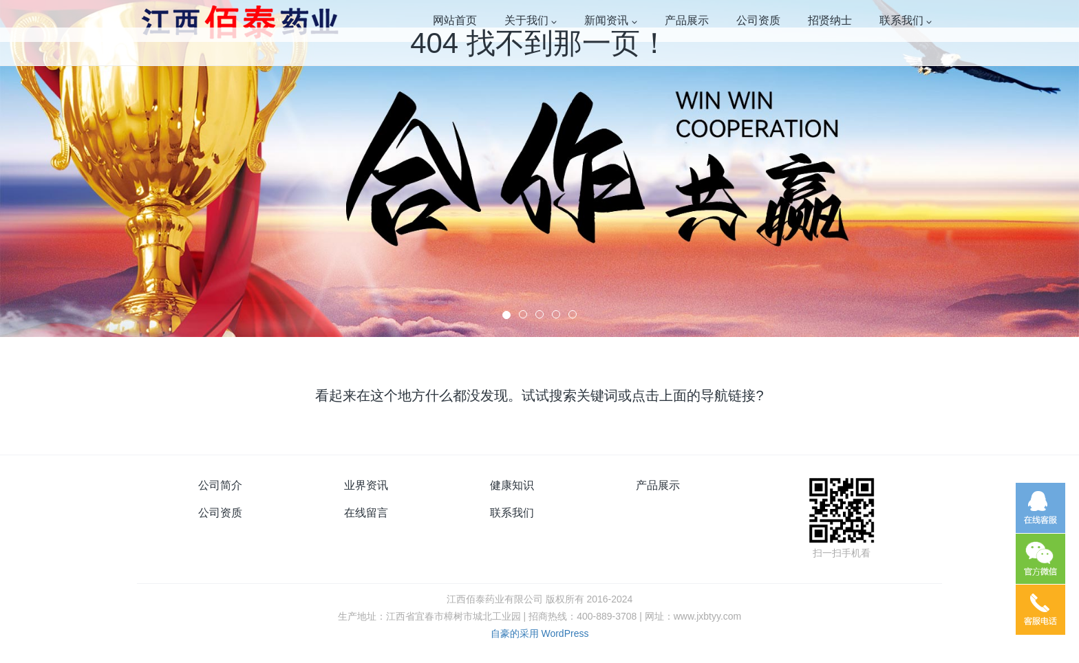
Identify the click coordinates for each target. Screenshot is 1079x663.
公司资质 (220, 513)
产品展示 (658, 485)
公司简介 (220, 485)
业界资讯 (366, 485)
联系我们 (512, 513)
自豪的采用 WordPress (540, 633)
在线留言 (366, 513)
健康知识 (512, 485)
